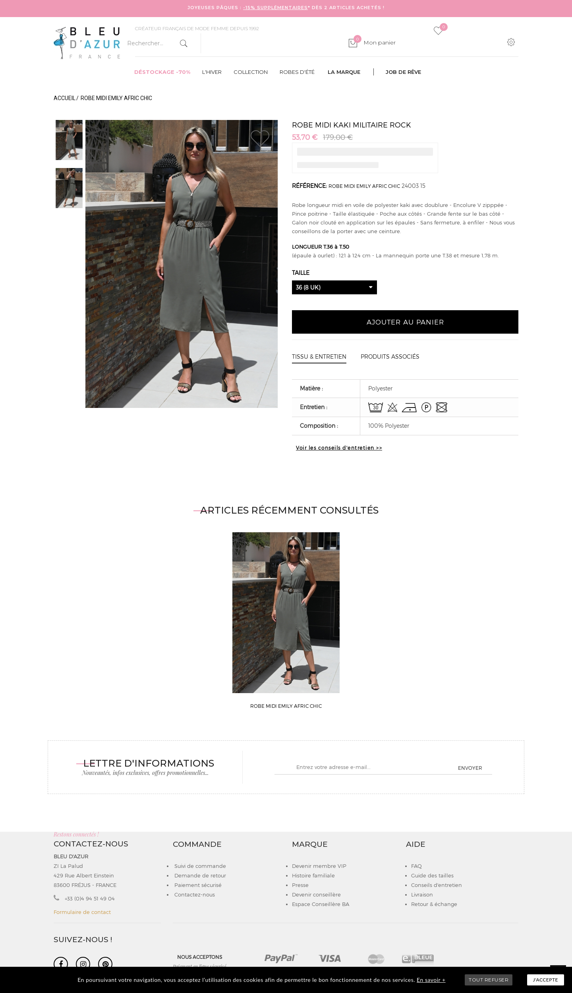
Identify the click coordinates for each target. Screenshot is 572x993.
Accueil (64, 98)
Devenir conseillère (316, 894)
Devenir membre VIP (319, 866)
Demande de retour (199, 875)
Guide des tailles (432, 875)
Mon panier (375, 42)
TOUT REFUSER (488, 980)
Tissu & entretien (319, 356)
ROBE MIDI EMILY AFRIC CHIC (364, 186)
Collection (251, 72)
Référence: (309, 185)
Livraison (422, 894)
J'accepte (545, 980)
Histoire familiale (313, 875)
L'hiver (212, 72)
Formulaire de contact (82, 912)
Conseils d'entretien (436, 885)
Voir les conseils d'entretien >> (339, 447)
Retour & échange (434, 904)
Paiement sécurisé (197, 885)
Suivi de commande (199, 866)
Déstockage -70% (162, 72)
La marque (344, 72)
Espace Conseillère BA (320, 904)
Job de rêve (403, 72)
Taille (301, 272)
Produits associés (390, 356)
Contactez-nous (194, 894)
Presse (300, 885)
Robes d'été (297, 72)
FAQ (416, 866)
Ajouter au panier (405, 322)
